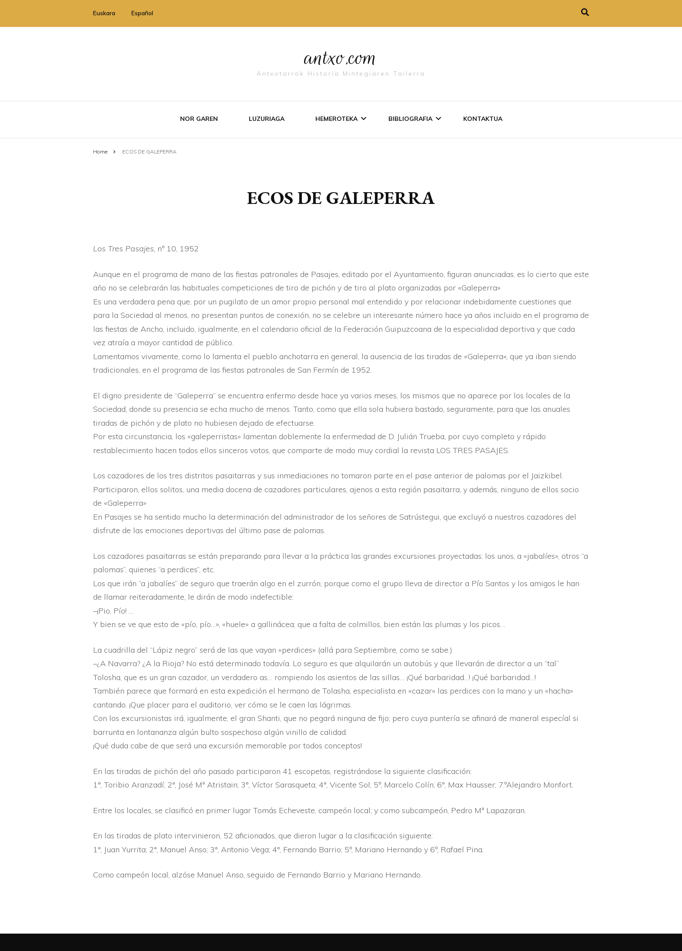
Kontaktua (482, 119)
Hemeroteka (336, 119)
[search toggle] (585, 12)
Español (142, 13)
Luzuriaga (266, 119)
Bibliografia (410, 119)
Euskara (104, 13)
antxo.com (341, 57)
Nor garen (199, 119)
